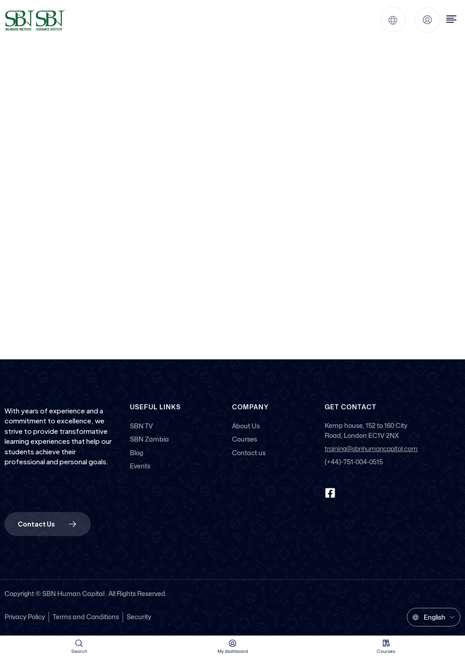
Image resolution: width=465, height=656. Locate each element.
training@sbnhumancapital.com (371, 449)
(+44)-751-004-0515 (354, 462)
